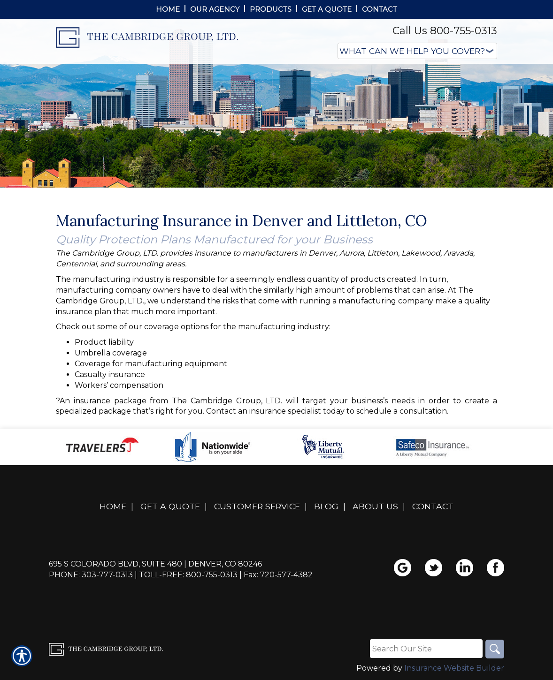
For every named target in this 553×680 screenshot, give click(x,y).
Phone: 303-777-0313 (91, 574)
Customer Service (257, 506)
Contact (432, 506)
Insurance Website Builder (454, 668)
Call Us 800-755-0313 (444, 30)
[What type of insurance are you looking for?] (417, 51)
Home (113, 506)
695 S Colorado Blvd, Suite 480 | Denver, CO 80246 (155, 563)
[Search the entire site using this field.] (426, 648)
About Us (375, 506)
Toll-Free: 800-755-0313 (188, 574)
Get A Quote (170, 506)
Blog (326, 506)
